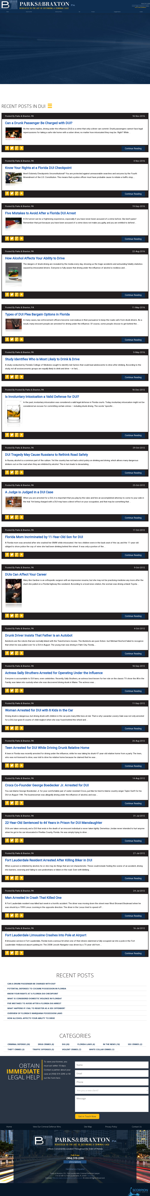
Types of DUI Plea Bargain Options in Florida (37, 313)
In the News (111, 1038)
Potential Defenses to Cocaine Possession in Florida (36, 982)
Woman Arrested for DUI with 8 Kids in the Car (39, 706)
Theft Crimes (16, 1043)
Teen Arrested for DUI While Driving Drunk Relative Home (47, 744)
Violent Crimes (71, 1043)
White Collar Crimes (101, 1043)
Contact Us (137, 1120)
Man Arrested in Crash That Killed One (33, 892)
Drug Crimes (46, 1038)
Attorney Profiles (60, 16)
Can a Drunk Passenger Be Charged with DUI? (38, 123)
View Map (91, 1169)
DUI (80, 16)
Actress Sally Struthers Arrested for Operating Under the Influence (54, 669)
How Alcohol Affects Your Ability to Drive (35, 257)
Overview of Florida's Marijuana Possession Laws (34, 1007)
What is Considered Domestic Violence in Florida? (34, 992)
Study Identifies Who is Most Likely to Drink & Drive (42, 358)
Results (94, 16)
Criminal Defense (19, 1038)
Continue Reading (134, 148)
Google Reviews (117, 16)
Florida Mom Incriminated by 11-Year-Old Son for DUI (44, 534)
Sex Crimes (135, 1038)
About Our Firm (30, 16)
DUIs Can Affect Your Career (26, 571)
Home (8, 16)
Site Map (88, 1120)
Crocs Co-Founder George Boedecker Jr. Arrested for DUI (47, 781)
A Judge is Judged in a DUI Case (29, 490)
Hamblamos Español (75, 1162)
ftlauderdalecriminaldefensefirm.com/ (68, 1171)
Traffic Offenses (43, 1043)
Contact (140, 16)
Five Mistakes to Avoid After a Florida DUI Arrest (40, 213)
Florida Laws (86, 1038)
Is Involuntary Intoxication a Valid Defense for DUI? (42, 395)
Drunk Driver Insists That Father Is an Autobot (38, 632)
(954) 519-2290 (75, 1151)
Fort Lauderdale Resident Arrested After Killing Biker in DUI (48, 855)
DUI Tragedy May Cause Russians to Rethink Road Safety (46, 453)
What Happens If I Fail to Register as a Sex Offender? (36, 1002)
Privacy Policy (111, 1120)
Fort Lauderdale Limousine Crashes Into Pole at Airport (45, 929)
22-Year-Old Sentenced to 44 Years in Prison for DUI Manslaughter (53, 818)
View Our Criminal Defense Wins (47, 1120)
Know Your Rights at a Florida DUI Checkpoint (38, 167)
